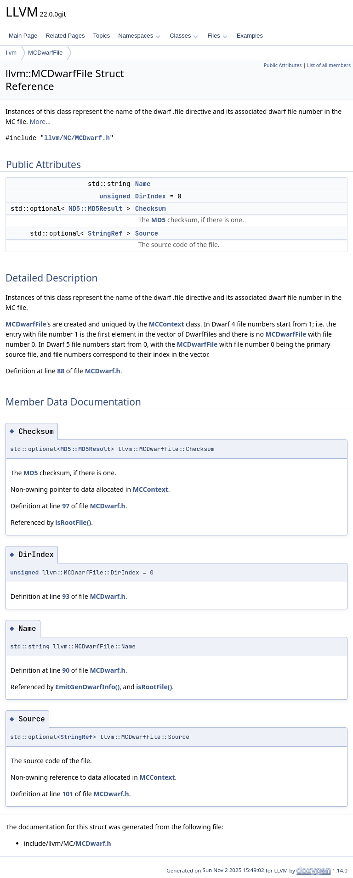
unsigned (114, 196)
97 (65, 505)
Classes (184, 35)
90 (65, 670)
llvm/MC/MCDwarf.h (77, 138)
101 (67, 793)
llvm (11, 52)
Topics (101, 35)
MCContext (166, 324)
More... (40, 121)
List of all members (329, 65)
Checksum (150, 208)
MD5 (158, 219)
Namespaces (139, 35)
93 (65, 596)
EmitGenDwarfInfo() (87, 686)
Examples (250, 35)
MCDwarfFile (45, 52)
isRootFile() (73, 522)
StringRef (105, 233)
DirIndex (150, 196)
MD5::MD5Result (95, 208)
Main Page (23, 35)
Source (146, 233)
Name (143, 184)
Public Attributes (283, 65)
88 (60, 370)
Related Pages (65, 35)
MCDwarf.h (102, 370)
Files (217, 35)
